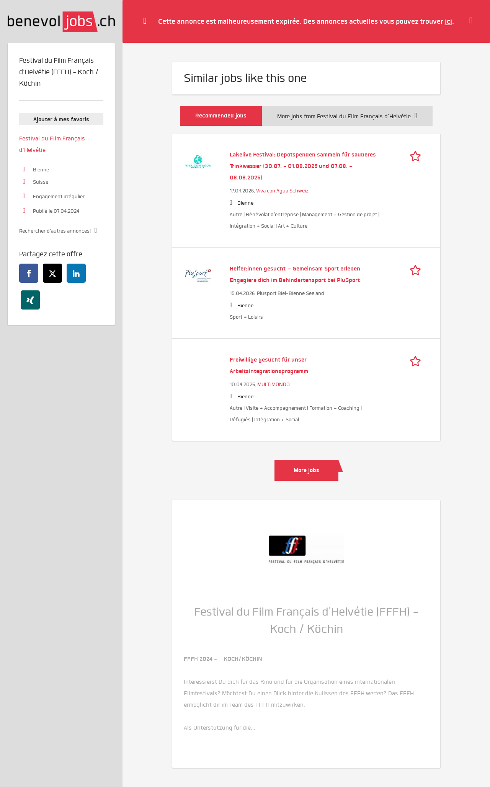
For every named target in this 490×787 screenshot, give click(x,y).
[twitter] (52, 273)
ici (448, 21)
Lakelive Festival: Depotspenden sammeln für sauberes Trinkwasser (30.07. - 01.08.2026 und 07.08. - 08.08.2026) (303, 166)
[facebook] (28, 273)
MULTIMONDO (273, 384)
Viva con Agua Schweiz (282, 190)
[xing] (30, 300)
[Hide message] (472, 21)
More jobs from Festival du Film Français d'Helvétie (347, 116)
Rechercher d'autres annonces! (55, 231)
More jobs (306, 470)
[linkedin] (76, 273)
